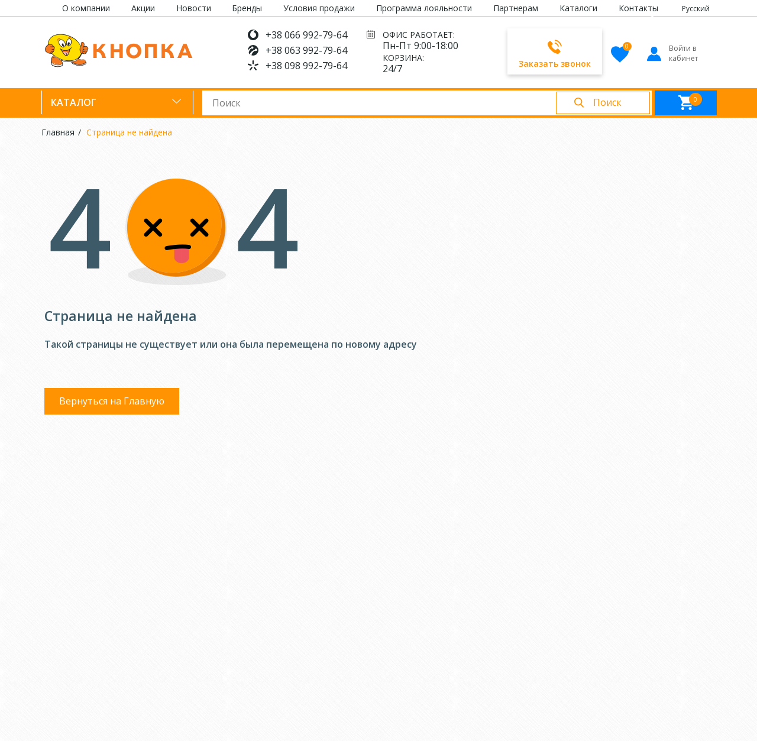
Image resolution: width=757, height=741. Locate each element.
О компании (86, 8)
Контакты (638, 8)
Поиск (607, 102)
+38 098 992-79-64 (306, 65)
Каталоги (578, 8)
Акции (143, 8)
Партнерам (515, 8)
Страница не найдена (129, 132)
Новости (193, 8)
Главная (58, 132)
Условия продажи (319, 8)
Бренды (247, 8)
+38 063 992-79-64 (306, 50)
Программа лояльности (424, 8)
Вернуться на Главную (111, 400)
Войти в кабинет (671, 53)
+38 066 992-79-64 (306, 34)
